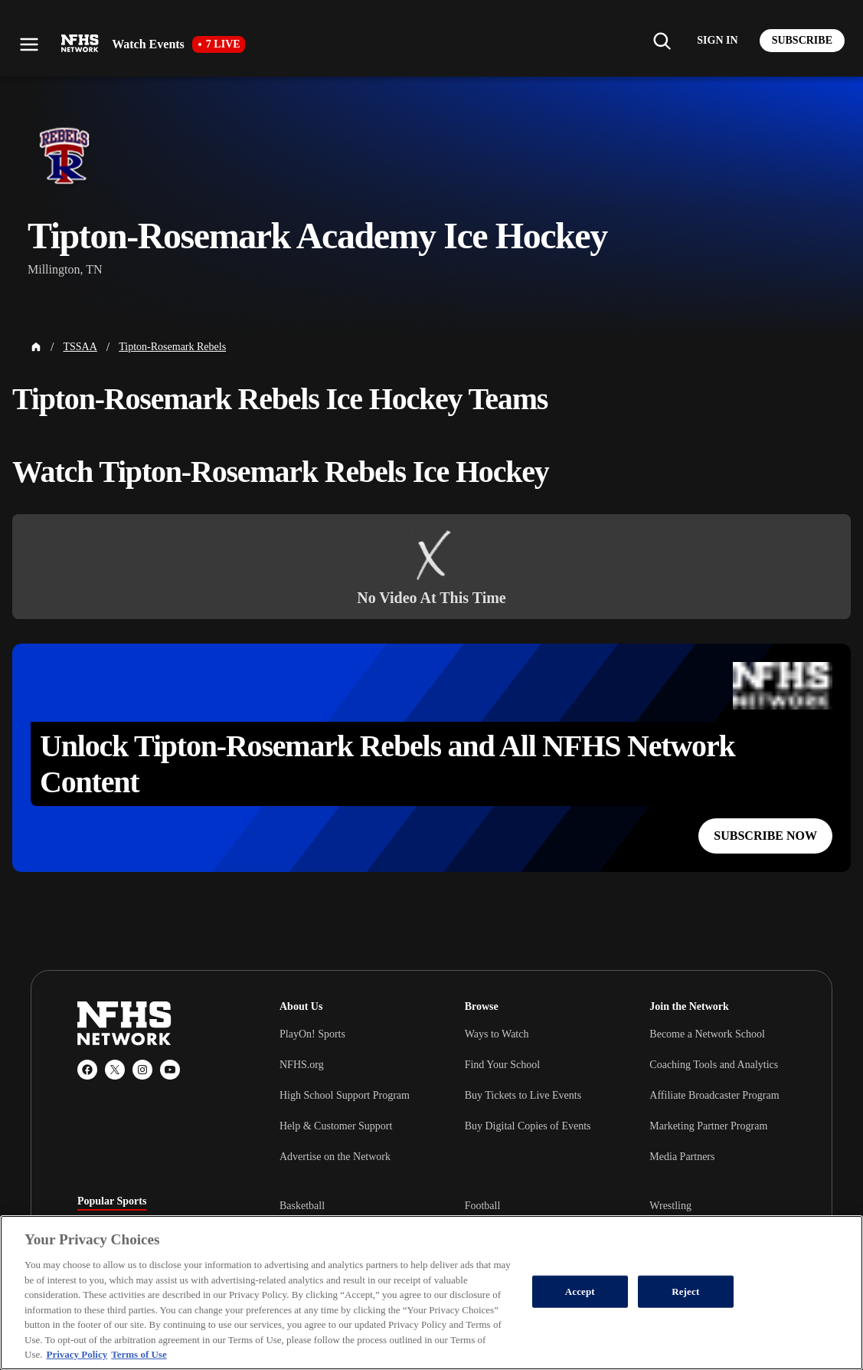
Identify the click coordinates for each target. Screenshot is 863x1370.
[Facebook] (87, 1070)
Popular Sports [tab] (111, 1201)
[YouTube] (170, 1070)
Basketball (302, 1205)
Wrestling (670, 1205)
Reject (685, 1291)
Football (483, 1205)
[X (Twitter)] (115, 1070)
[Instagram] (142, 1070)
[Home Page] (36, 347)
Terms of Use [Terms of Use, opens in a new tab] (138, 1354)
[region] (431, 1292)
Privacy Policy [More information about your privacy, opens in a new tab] (76, 1354)
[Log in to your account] (717, 40)
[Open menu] (29, 44)
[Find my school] (661, 40)
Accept (580, 1291)
